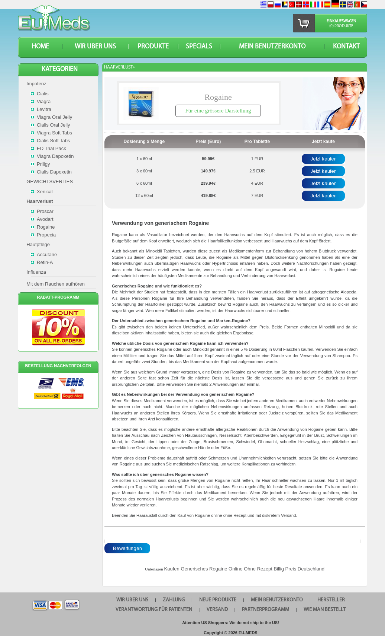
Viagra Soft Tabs (54, 133)
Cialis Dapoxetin (54, 172)
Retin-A (45, 262)
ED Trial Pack (51, 148)
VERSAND (217, 610)
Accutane (47, 254)
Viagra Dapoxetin (55, 156)
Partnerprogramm (265, 610)
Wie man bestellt (325, 610)
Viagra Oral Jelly (54, 117)
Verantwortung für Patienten (154, 610)
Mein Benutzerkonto (272, 46)
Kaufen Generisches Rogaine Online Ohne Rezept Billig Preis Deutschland (244, 569)
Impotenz (36, 83)
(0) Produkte (341, 26)
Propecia (46, 235)
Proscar (45, 211)
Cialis (43, 93)
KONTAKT (346, 46)
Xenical (45, 191)
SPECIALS (199, 46)
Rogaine (46, 227)
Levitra (44, 109)
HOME (40, 46)
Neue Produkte (217, 600)
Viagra (44, 101)
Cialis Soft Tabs (53, 140)
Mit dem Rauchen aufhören (55, 284)
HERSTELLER (331, 600)
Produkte (153, 46)
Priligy (43, 164)
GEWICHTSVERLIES (49, 181)
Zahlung (174, 600)
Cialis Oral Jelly (53, 125)
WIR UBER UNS (95, 46)
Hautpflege (38, 244)
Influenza (36, 272)
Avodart (45, 219)
